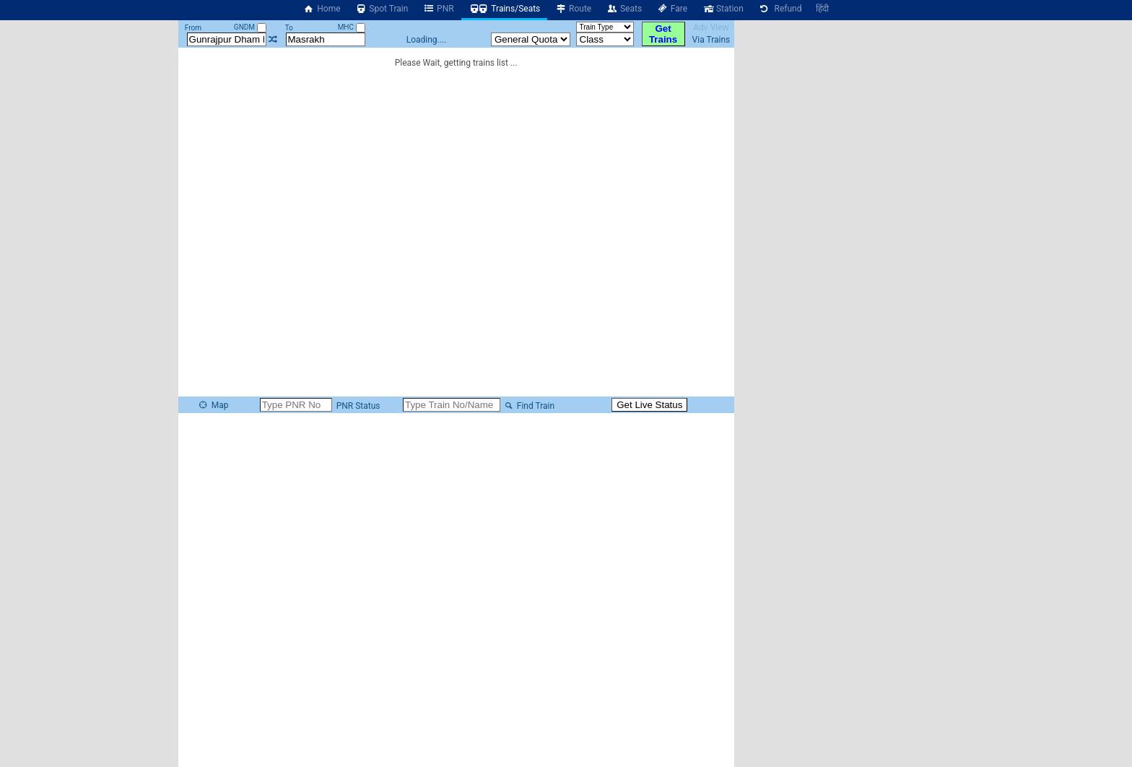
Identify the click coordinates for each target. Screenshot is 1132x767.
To (289, 28)
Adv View (710, 27)
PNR (437, 9)
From (193, 28)
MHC (351, 27)
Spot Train (382, 9)
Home (322, 9)
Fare (671, 9)
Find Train (528, 406)
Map (213, 405)
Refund (780, 9)
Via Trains (711, 40)
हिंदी (822, 9)
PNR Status (357, 406)
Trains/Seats (505, 9)
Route (572, 9)
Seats (624, 9)
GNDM (250, 27)
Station (723, 9)
